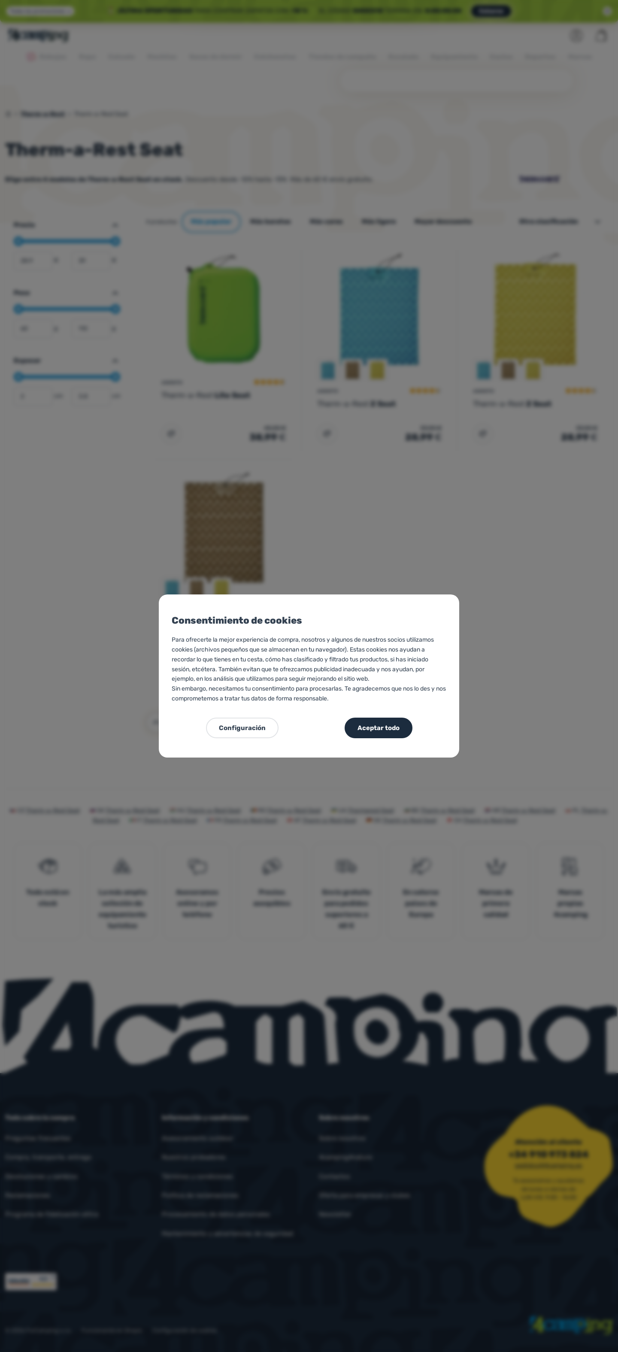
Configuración (242, 728)
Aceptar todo (378, 728)
